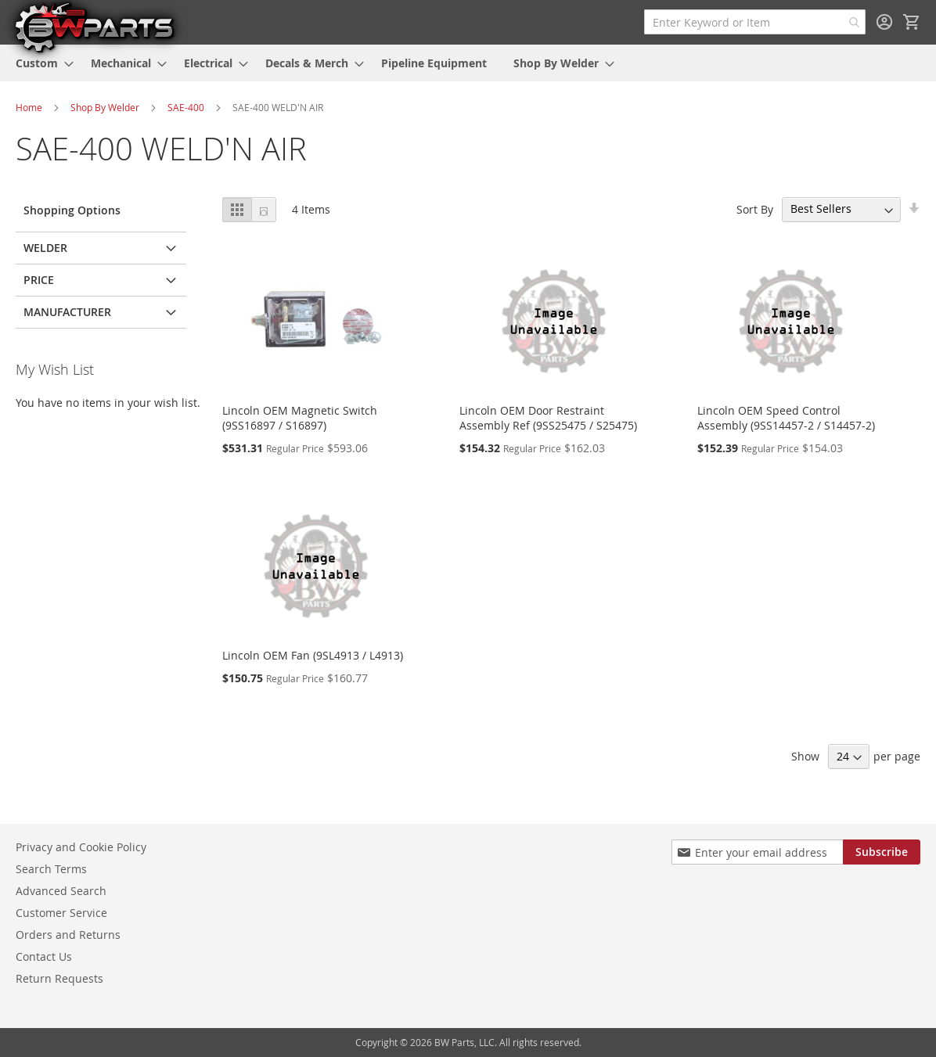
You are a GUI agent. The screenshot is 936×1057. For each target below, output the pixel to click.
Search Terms (51, 868)
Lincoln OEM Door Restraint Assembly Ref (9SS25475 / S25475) (548, 418)
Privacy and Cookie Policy (81, 846)
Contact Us (44, 956)
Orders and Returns (68, 934)
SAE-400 (185, 107)
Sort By (754, 208)
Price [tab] (38, 279)
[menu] (468, 63)
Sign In (884, 22)
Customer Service (61, 912)
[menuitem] (40, 63)
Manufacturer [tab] (67, 311)
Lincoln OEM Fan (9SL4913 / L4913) (312, 655)
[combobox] (755, 21)
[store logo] (94, 26)
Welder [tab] (45, 247)
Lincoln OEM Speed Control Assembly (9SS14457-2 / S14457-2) (786, 418)
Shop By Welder (104, 107)
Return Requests (59, 978)
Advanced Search (61, 890)
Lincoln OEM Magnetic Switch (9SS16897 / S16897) (299, 418)
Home (29, 107)
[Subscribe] (881, 852)
